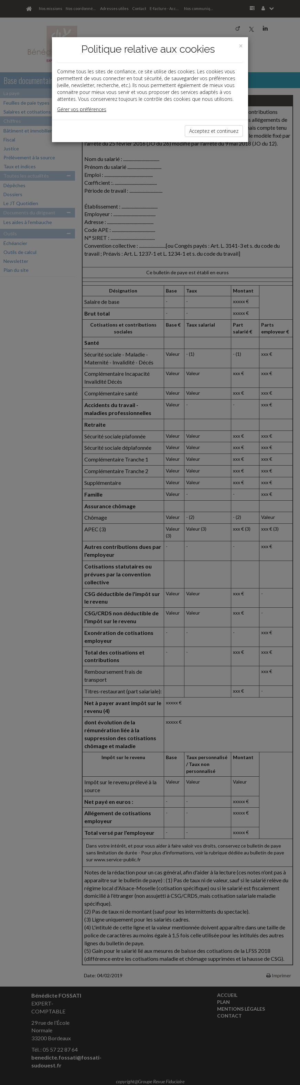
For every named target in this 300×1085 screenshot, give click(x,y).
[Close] (241, 46)
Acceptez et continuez (213, 131)
